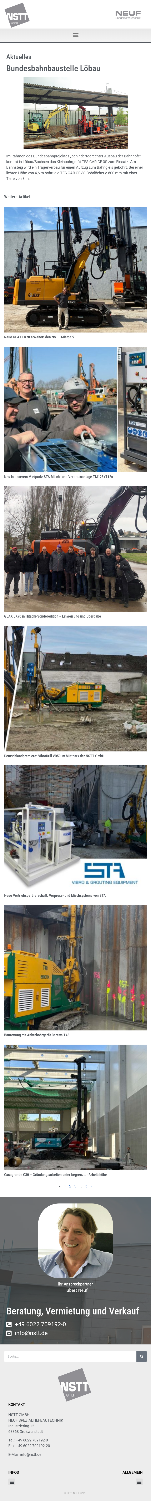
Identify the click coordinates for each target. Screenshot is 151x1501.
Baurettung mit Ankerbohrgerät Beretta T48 (36, 1035)
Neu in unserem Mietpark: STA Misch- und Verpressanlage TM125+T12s (58, 477)
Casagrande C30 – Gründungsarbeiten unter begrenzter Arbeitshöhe (55, 1174)
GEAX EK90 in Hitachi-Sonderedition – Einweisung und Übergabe (52, 616)
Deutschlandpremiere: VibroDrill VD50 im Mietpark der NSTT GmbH (54, 756)
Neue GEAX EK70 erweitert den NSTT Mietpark (39, 337)
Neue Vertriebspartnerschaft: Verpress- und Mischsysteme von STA (55, 895)
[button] (75, 35)
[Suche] (141, 1356)
